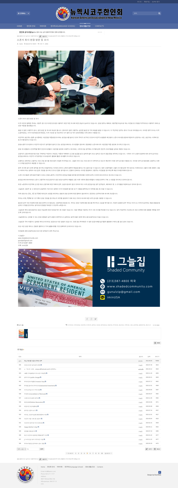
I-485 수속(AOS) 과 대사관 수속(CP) (35, 373)
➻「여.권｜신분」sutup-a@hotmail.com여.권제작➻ (40, 369)
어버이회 (43, 26)
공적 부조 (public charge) (32, 377)
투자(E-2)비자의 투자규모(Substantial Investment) (39, 386)
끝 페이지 (108, 453)
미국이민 (70, 325)
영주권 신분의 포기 (30, 410)
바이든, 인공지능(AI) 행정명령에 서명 (35, 415)
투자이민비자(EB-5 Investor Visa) (34, 382)
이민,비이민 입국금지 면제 (32, 365)
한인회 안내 (31, 26)
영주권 (94, 325)
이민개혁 (82, 325)
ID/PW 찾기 (156, 1)
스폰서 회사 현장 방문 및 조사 (33, 39)
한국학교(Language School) (63, 26)
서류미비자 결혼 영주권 (31, 398)
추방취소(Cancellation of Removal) (35, 394)
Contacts (99, 26)
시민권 (98, 325)
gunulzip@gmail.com (25, 240)
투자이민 (115, 325)
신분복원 (135, 325)
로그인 (139, 1)
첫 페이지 (69, 453)
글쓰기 (43, 36)
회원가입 (147, 1)
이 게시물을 (156, 325)
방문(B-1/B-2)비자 (29, 431)
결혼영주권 (142, 325)
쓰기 (148, 449)
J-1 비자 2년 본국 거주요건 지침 (33, 439)
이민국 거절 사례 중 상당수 (32, 419)
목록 (157, 343)
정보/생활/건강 (85, 25)
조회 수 (157, 357)
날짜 (149, 357)
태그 (156, 449)
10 (102, 453)
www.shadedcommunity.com (28, 238)
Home (19, 26)
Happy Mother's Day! (30, 427)
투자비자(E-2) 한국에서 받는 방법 (34, 444)
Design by (154, 475)
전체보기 (23, 13)
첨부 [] (20, 325)
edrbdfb (140, 369)
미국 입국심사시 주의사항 (32, 390)
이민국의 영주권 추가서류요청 (33, 423)
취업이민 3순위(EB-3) (30, 406)
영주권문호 (104, 325)
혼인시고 (148, 325)
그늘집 (21, 44)
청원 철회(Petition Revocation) (33, 402)
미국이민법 (77, 325)
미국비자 (88, 325)
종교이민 (121, 325)
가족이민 (126, 325)
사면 (131, 325)
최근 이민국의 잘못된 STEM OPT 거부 (35, 435)
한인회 (140, 361)
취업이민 (110, 325)
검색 (41, 449)
